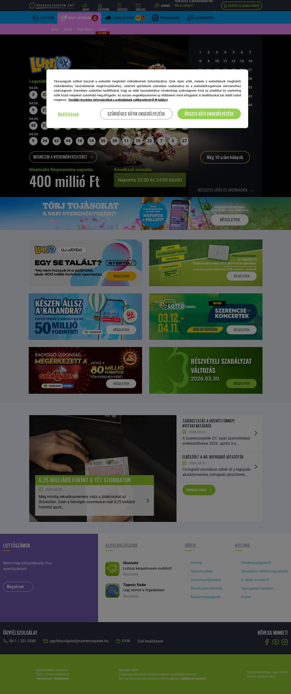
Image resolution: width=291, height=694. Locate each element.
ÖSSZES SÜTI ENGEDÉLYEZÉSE (209, 114)
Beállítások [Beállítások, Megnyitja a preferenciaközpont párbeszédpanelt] (68, 114)
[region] (147, 98)
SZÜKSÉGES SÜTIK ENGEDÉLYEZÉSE (136, 114)
